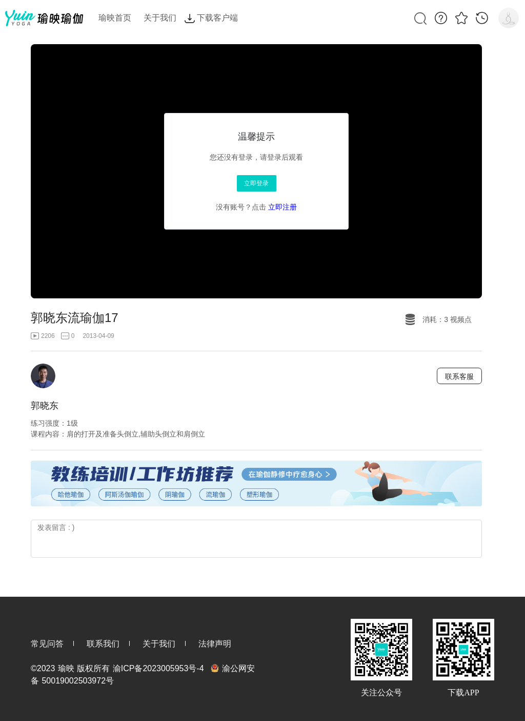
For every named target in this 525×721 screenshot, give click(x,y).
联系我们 (103, 643)
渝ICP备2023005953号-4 (158, 668)
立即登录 (256, 183)
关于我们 (159, 643)
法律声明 (214, 643)
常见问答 (47, 643)
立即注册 (282, 207)
